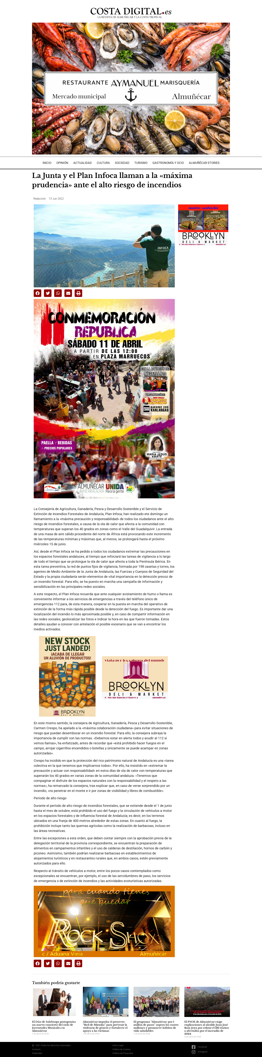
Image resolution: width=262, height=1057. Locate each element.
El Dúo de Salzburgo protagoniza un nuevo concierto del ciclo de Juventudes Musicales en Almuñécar (54, 1026)
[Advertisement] (203, 302)
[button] (37, 293)
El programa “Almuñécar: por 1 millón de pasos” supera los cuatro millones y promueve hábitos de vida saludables (156, 1026)
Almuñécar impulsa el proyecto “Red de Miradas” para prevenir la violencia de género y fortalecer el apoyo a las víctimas (105, 1026)
